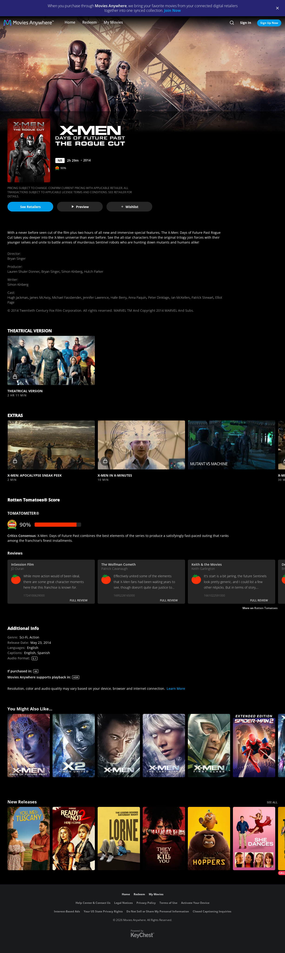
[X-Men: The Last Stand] (164, 745)
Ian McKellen (180, 297)
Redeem (89, 22)
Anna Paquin (137, 297)
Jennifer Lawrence (96, 297)
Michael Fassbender (66, 297)
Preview (80, 207)
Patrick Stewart (202, 297)
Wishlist (129, 207)
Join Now (172, 10)
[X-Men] (119, 745)
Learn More (176, 688)
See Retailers (30, 207)
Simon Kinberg (71, 271)
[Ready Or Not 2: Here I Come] (74, 838)
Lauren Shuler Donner (23, 271)
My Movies (113, 22)
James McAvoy (40, 297)
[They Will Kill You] (164, 838)
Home (70, 22)
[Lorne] (119, 838)
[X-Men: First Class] (209, 745)
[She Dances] (254, 838)
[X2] (74, 745)
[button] (51, 360)
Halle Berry (118, 297)
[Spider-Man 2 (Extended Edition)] (254, 745)
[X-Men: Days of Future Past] (28, 745)
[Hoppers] (209, 838)
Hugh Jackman (17, 297)
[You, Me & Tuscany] (28, 838)
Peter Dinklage (158, 297)
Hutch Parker (93, 271)
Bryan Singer (16, 258)
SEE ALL (272, 802)
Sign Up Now (269, 23)
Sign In (245, 22)
